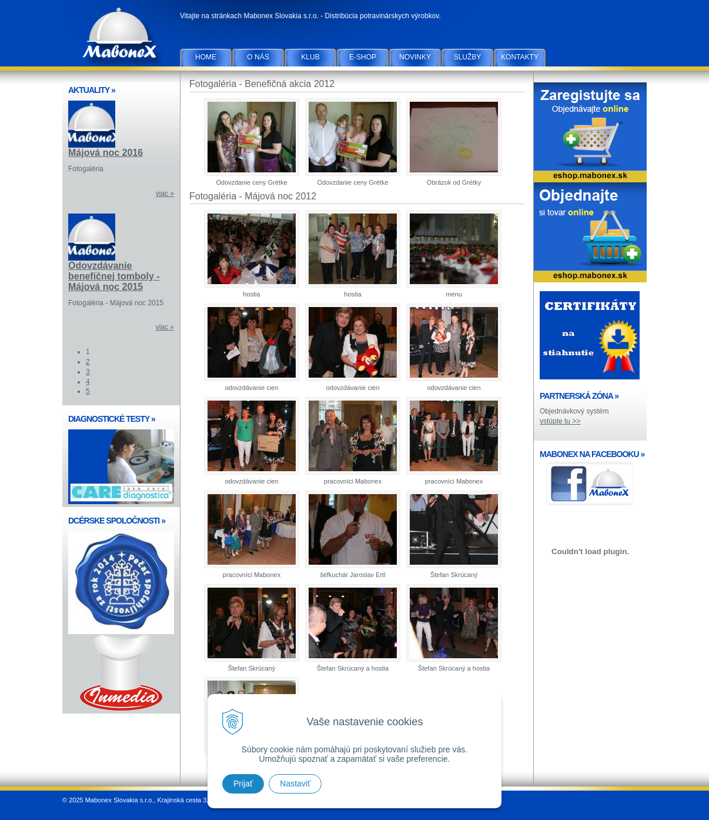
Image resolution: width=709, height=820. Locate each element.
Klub (310, 57)
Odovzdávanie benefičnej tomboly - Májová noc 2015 (114, 276)
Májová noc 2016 (105, 153)
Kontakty (520, 57)
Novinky (415, 57)
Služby (467, 57)
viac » (165, 193)
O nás (258, 57)
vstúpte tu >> (560, 421)
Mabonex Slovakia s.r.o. (121, 35)
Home (205, 57)
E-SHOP (362, 57)
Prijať (243, 783)
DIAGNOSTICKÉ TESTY (111, 419)
